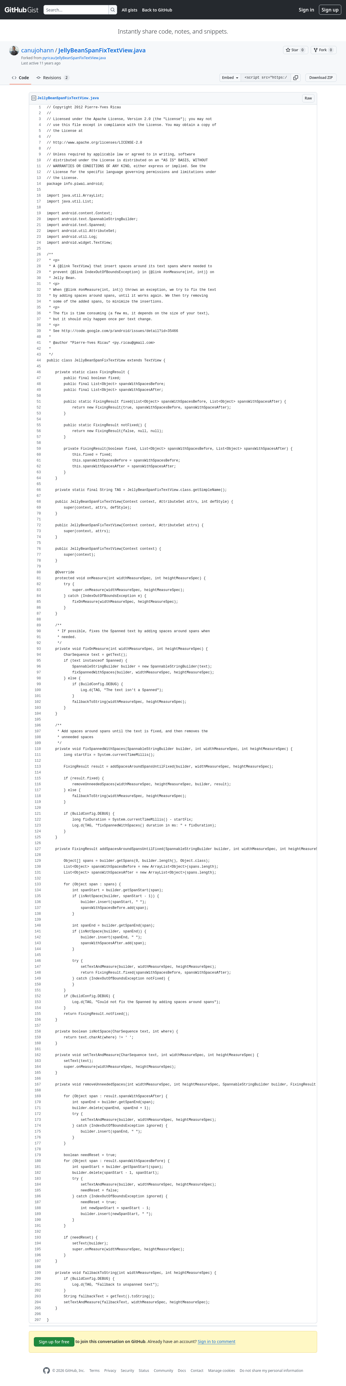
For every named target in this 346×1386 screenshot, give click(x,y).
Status (144, 1370)
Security (127, 1370)
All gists (129, 10)
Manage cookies (221, 1370)
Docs (182, 1370)
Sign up (330, 9)
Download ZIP (321, 77)
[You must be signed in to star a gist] (295, 50)
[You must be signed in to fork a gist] (324, 50)
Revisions (53, 78)
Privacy (110, 1370)
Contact (197, 1370)
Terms (94, 1370)
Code (20, 77)
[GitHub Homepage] (46, 1370)
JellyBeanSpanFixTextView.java (102, 50)
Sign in (306, 9)
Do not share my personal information (271, 1370)
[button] (296, 78)
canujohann (37, 50)
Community (163, 1370)
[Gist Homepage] (22, 9)
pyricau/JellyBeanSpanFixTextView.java (74, 57)
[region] (173, 713)
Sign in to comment (216, 1341)
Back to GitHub (157, 10)
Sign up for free (54, 1341)
